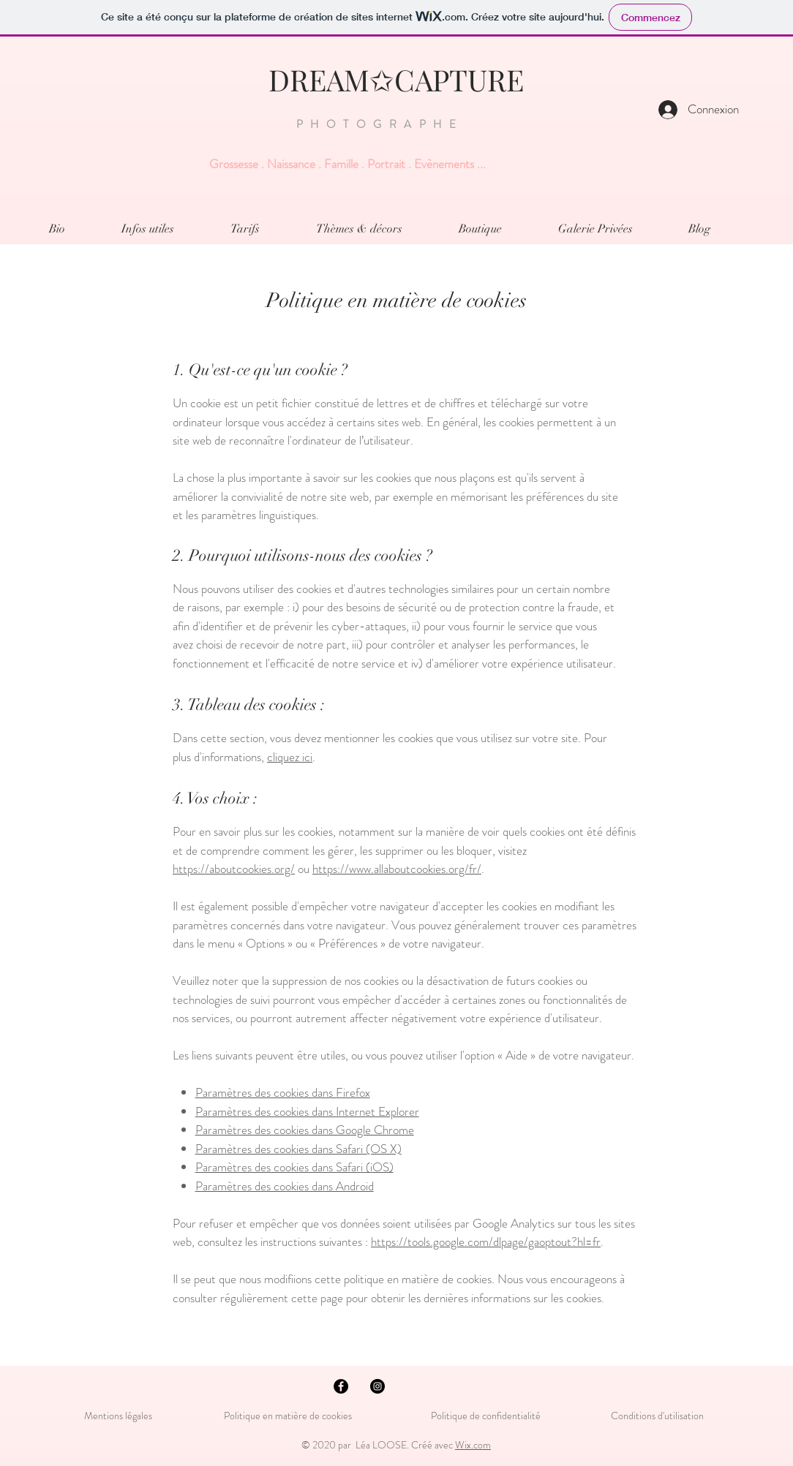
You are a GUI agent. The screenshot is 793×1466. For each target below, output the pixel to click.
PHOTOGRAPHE (380, 124)
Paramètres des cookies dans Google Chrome (304, 1129)
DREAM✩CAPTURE (396, 79)
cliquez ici (289, 757)
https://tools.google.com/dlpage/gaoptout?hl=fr (486, 1241)
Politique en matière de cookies (289, 1415)
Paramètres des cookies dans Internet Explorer (307, 1111)
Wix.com (473, 1444)
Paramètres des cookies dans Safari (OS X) (298, 1148)
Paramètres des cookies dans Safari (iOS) (294, 1167)
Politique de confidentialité (486, 1415)
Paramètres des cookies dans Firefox (282, 1092)
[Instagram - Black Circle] (377, 1386)
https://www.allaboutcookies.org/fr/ (396, 868)
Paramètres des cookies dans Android (284, 1186)
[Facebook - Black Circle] (341, 1386)
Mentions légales (118, 1415)
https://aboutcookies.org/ (234, 868)
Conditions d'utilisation (657, 1415)
